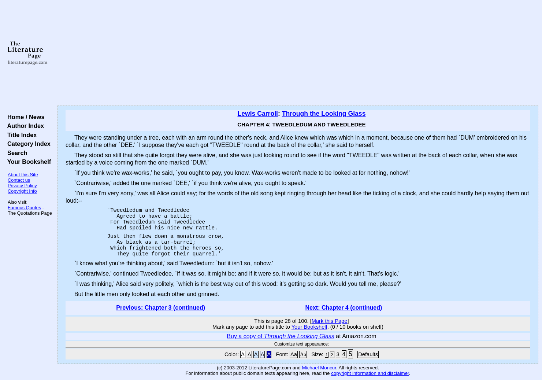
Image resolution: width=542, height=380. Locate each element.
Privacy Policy (22, 185)
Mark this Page (330, 321)
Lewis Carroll (257, 113)
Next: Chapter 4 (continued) (343, 308)
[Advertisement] (297, 53)
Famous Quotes (24, 207)
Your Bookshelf (27, 161)
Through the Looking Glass (324, 113)
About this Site (23, 174)
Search (15, 153)
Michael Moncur (319, 367)
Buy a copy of (280, 336)
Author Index (24, 125)
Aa (293, 354)
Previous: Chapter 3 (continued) (160, 308)
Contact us (19, 180)
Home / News (24, 117)
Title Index (20, 135)
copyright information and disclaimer (370, 373)
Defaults (368, 354)
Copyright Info (22, 191)
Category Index (27, 143)
